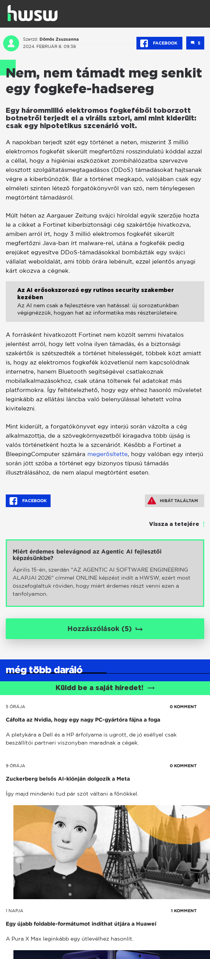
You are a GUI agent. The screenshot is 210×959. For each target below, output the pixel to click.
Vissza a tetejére (174, 524)
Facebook (159, 43)
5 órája (15, 706)
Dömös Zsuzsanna (59, 39)
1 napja (14, 910)
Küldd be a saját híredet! (105, 688)
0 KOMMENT (183, 706)
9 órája (15, 765)
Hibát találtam (173, 500)
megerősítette (107, 454)
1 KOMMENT (184, 910)
